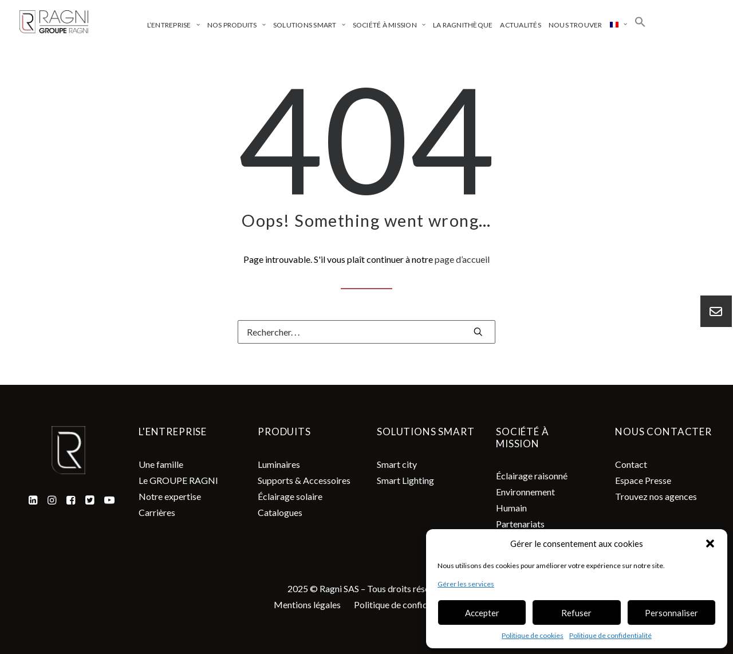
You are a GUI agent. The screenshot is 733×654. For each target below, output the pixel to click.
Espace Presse (643, 480)
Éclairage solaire (290, 496)
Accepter (482, 613)
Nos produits (236, 25)
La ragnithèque (462, 25)
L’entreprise (173, 25)
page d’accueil (462, 259)
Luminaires (279, 464)
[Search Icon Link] (640, 22)
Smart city (397, 464)
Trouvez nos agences (656, 496)
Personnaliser (671, 613)
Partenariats (520, 523)
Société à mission (389, 25)
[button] (710, 543)
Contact (631, 464)
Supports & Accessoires (304, 480)
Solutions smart (309, 25)
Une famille (161, 464)
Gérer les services (466, 584)
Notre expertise (170, 496)
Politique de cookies (532, 635)
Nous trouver (575, 25)
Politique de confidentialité (610, 635)
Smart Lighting (405, 480)
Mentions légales (307, 604)
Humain (511, 507)
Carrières (157, 512)
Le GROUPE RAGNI (178, 480)
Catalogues (280, 512)
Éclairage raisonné (532, 475)
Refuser (576, 613)
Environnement (525, 491)
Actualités (520, 25)
